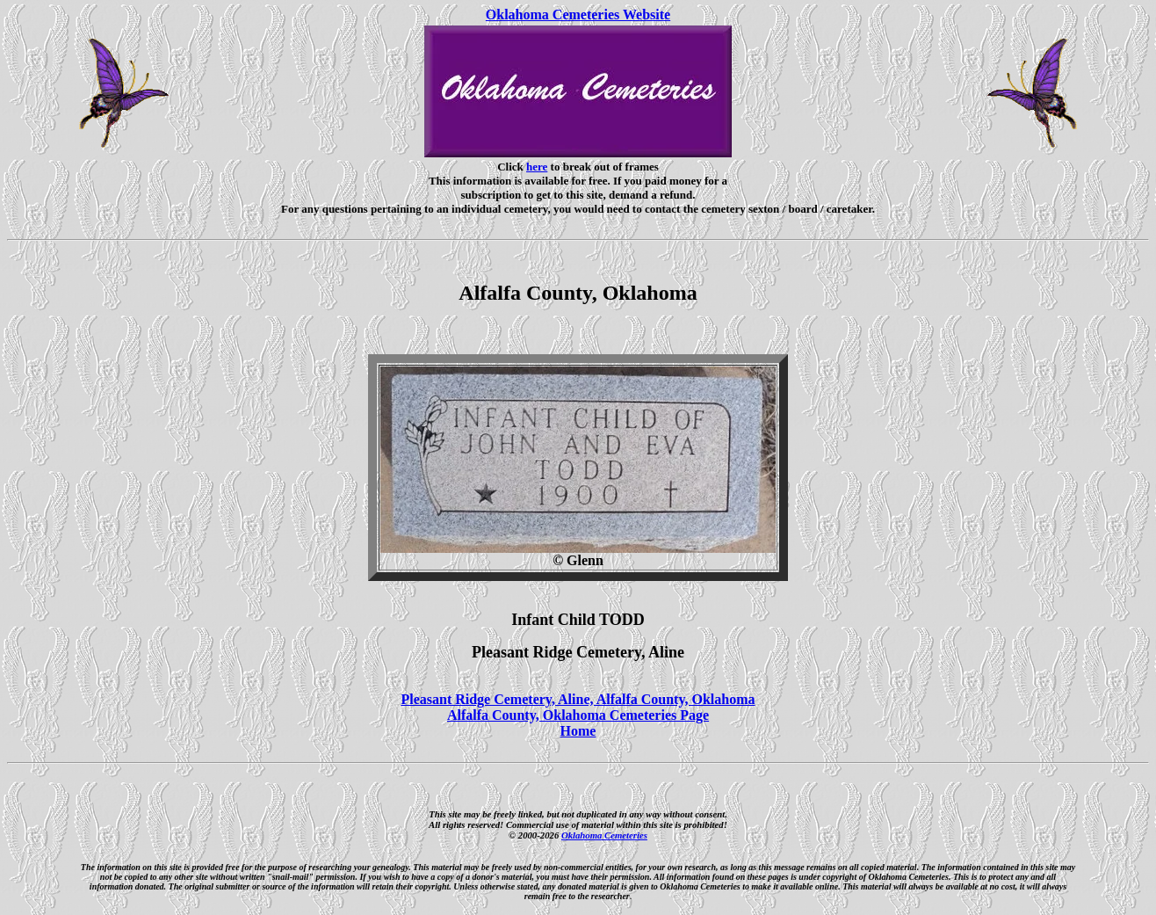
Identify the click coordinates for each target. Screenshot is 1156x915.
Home (578, 730)
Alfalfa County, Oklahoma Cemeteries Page (578, 715)
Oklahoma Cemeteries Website (578, 14)
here (536, 166)
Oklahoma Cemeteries (604, 835)
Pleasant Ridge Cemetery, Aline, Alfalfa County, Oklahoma (578, 699)
